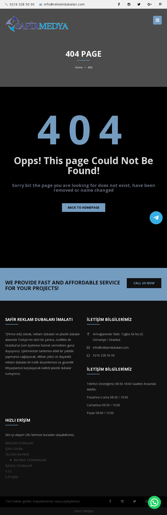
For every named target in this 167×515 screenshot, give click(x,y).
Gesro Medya (83, 511)
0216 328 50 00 (22, 4)
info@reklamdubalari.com (64, 4)
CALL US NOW (144, 283)
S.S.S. (8, 471)
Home (79, 67)
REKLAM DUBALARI (19, 443)
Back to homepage (83, 207)
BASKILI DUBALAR (18, 466)
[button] (154, 502)
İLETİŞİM (11, 477)
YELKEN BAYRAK (17, 454)
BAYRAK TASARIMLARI (30, 460)
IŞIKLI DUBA (14, 449)
